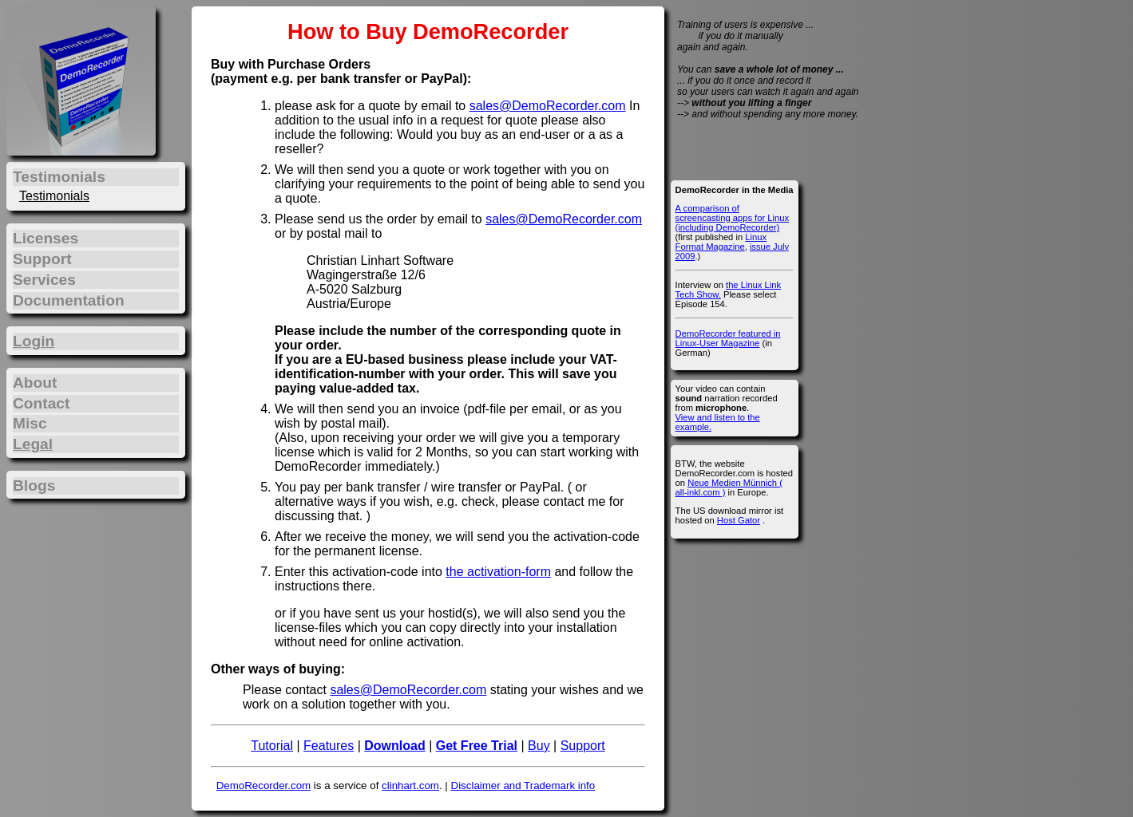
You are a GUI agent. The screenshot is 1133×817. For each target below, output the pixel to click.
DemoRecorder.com (263, 785)
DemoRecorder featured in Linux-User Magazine (728, 338)
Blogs (34, 485)
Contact (41, 403)
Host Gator (738, 520)
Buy (539, 745)
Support (583, 745)
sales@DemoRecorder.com (547, 105)
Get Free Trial (476, 745)
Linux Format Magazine (721, 241)
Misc (30, 423)
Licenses (45, 238)
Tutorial (272, 745)
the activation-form (498, 571)
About (35, 382)
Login (33, 341)
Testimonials (54, 196)
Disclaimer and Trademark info (523, 785)
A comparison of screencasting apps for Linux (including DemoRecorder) (732, 217)
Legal (33, 444)
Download (394, 745)
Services (44, 279)
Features (328, 745)
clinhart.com (410, 785)
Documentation (69, 300)
